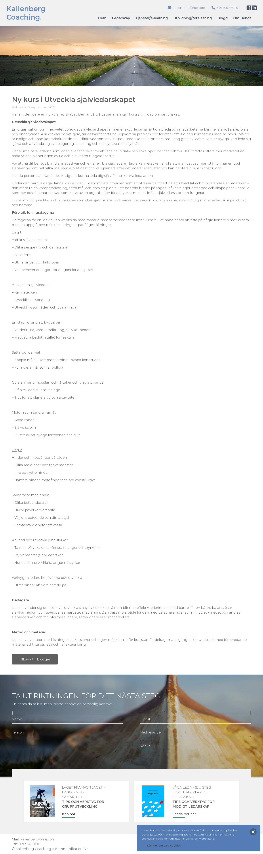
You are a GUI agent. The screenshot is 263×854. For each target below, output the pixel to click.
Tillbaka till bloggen (34, 659)
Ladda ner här (184, 814)
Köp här (68, 814)
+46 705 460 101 (228, 8)
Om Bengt (242, 18)
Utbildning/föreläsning (192, 18)
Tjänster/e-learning (152, 18)
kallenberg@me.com (189, 8)
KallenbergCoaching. (25, 12)
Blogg (222, 18)
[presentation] (39, 749)
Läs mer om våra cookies (164, 845)
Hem (102, 18)
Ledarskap (121, 18)
